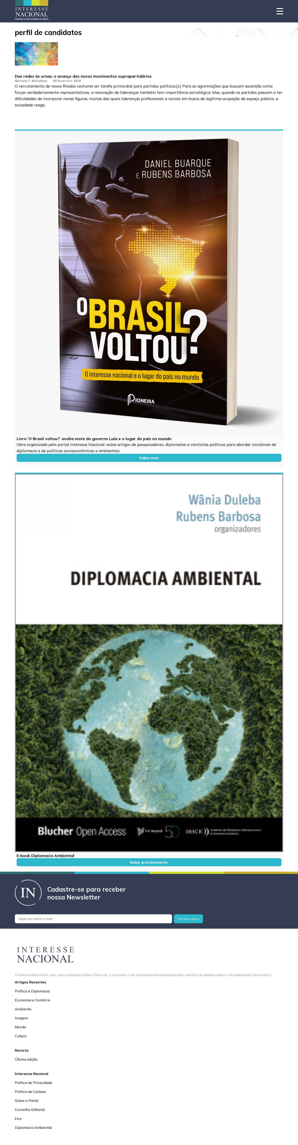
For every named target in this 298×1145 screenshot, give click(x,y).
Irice (18, 1118)
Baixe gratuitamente (149, 862)
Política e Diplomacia (32, 991)
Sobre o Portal (26, 1100)
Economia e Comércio (32, 1000)
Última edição (26, 1059)
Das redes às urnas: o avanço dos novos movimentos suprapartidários (83, 76)
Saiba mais (149, 458)
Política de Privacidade (33, 1082)
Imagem (21, 1018)
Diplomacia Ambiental (33, 1127)
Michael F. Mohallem (31, 81)
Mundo (20, 1027)
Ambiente (23, 1009)
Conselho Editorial (30, 1109)
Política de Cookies (30, 1091)
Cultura (20, 1036)
